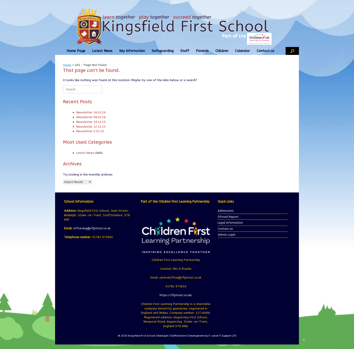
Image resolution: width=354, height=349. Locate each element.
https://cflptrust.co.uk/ (176, 295)
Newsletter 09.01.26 (91, 117)
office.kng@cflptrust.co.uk (91, 228)
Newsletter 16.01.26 (91, 112)
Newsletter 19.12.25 (91, 122)
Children (221, 51)
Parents (202, 51)
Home (67, 65)
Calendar (242, 51)
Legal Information (230, 222)
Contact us (265, 51)
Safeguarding (163, 51)
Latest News (102, 51)
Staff (184, 51)
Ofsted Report (228, 216)
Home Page (76, 51)
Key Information (132, 51)
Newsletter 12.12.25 (91, 126)
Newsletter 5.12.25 (90, 131)
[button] (292, 51)
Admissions (226, 210)
